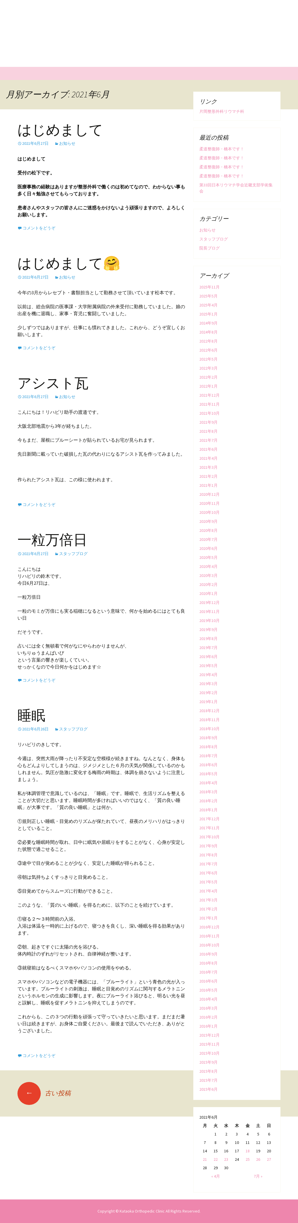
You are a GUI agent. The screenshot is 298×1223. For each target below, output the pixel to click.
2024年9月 (208, 323)
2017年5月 (208, 882)
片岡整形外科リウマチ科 (221, 111)
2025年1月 (208, 314)
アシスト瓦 (52, 383)
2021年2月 (208, 476)
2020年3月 (208, 575)
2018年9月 (208, 737)
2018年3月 (208, 791)
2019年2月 (208, 692)
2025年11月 (209, 287)
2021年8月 (208, 431)
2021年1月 (208, 485)
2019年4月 (208, 674)
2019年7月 (208, 647)
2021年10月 (209, 413)
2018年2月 (208, 800)
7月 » (258, 1176)
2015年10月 (209, 1053)
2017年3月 (208, 900)
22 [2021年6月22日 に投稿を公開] (216, 1159)
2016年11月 (209, 936)
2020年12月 (209, 494)
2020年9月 (208, 521)
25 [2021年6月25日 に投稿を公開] (248, 1159)
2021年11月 (209, 404)
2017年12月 (209, 818)
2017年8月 (208, 854)
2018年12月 (209, 710)
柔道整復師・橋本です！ (221, 148)
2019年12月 (209, 602)
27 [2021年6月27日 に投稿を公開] (269, 1159)
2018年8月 (208, 746)
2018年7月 (208, 755)
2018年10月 (209, 728)
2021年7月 (208, 440)
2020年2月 (208, 584)
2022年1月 (208, 386)
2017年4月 (208, 891)
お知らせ (67, 143)
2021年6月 (208, 449)
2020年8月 (208, 530)
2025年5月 (208, 296)
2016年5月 (208, 990)
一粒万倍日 (52, 540)
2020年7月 (208, 539)
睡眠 (31, 715)
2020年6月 (208, 548)
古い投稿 (44, 1093)
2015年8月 (208, 1071)
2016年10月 (209, 945)
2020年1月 (208, 593)
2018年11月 (209, 719)
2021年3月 (208, 467)
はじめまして (60, 130)
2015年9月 (208, 1062)
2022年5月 (208, 359)
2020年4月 (208, 566)
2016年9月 (208, 954)
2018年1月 (208, 809)
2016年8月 (208, 963)
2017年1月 (208, 918)
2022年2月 (208, 377)
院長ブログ (209, 248)
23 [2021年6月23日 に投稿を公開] (226, 1159)
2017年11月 (209, 827)
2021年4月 (208, 458)
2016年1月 (208, 1026)
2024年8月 (208, 332)
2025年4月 (208, 305)
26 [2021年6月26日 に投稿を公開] (258, 1159)
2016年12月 (209, 927)
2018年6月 (208, 764)
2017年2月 (208, 909)
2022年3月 (208, 368)
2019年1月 (208, 701)
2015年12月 (209, 1035)
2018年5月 (208, 773)
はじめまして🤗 (68, 263)
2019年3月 (208, 683)
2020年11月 (209, 503)
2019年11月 (209, 611)
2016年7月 (208, 972)
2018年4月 (208, 782)
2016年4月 (208, 999)
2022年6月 (208, 350)
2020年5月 (208, 557)
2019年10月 (209, 620)
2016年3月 (208, 1008)
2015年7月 (208, 1080)
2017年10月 (209, 836)
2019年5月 (208, 665)
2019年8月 (208, 638)
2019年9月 (208, 629)
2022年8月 (208, 341)
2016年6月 (208, 981)
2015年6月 (208, 1089)
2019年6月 (208, 656)
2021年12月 (209, 395)
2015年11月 (209, 1044)
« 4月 (215, 1176)
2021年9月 (208, 422)
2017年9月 (208, 845)
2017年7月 (208, 864)
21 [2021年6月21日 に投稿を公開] (205, 1159)
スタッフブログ (73, 553)
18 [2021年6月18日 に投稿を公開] (248, 1151)
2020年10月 (209, 512)
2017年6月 (208, 873)
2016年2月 (208, 1017)
